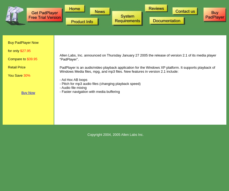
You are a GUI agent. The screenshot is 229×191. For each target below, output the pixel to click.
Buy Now (28, 93)
